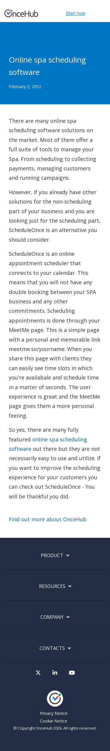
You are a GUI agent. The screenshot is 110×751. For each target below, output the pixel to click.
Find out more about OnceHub (48, 519)
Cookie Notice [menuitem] (53, 721)
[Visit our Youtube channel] (72, 673)
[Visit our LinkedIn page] (55, 673)
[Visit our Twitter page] (38, 673)
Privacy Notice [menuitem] (53, 713)
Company (52, 617)
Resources (52, 586)
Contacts (52, 648)
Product (52, 555)
